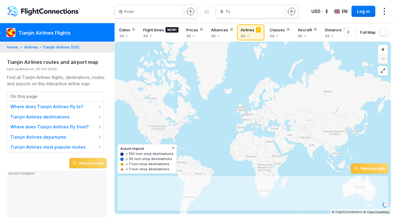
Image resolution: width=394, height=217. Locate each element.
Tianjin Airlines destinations (40, 116)
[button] (383, 50)
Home (12, 47)
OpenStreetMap (378, 212)
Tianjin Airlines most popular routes (48, 146)
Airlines (31, 47)
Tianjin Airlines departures (38, 137)
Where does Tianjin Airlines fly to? (46, 106)
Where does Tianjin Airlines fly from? (49, 126)
